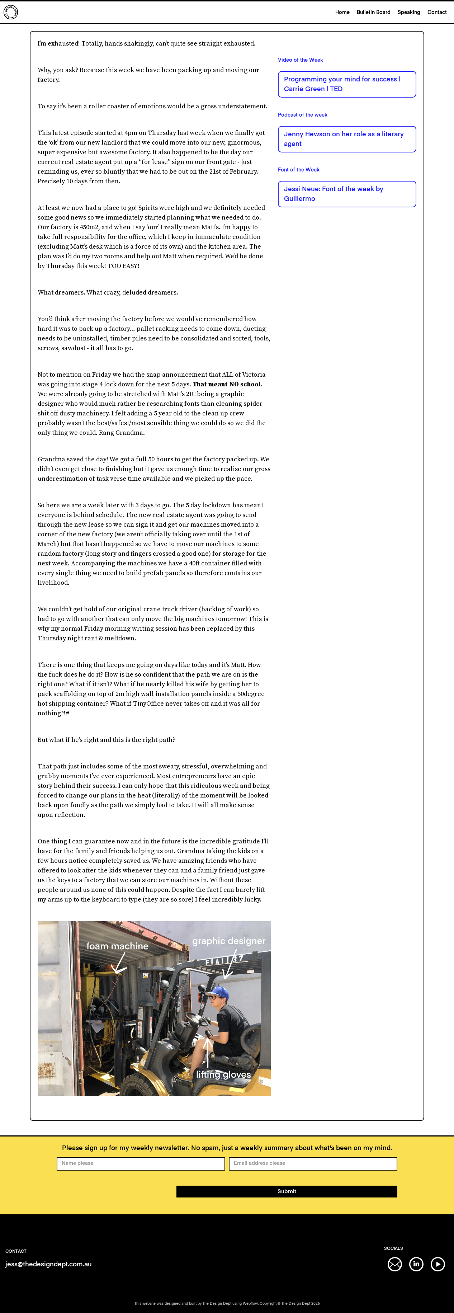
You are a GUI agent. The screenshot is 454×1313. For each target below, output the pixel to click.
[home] (168, 12)
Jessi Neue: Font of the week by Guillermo (333, 194)
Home (342, 12)
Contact (437, 12)
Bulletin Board (374, 12)
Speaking (409, 12)
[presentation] (111, 1190)
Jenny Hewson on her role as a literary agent (344, 139)
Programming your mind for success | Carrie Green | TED (342, 84)
